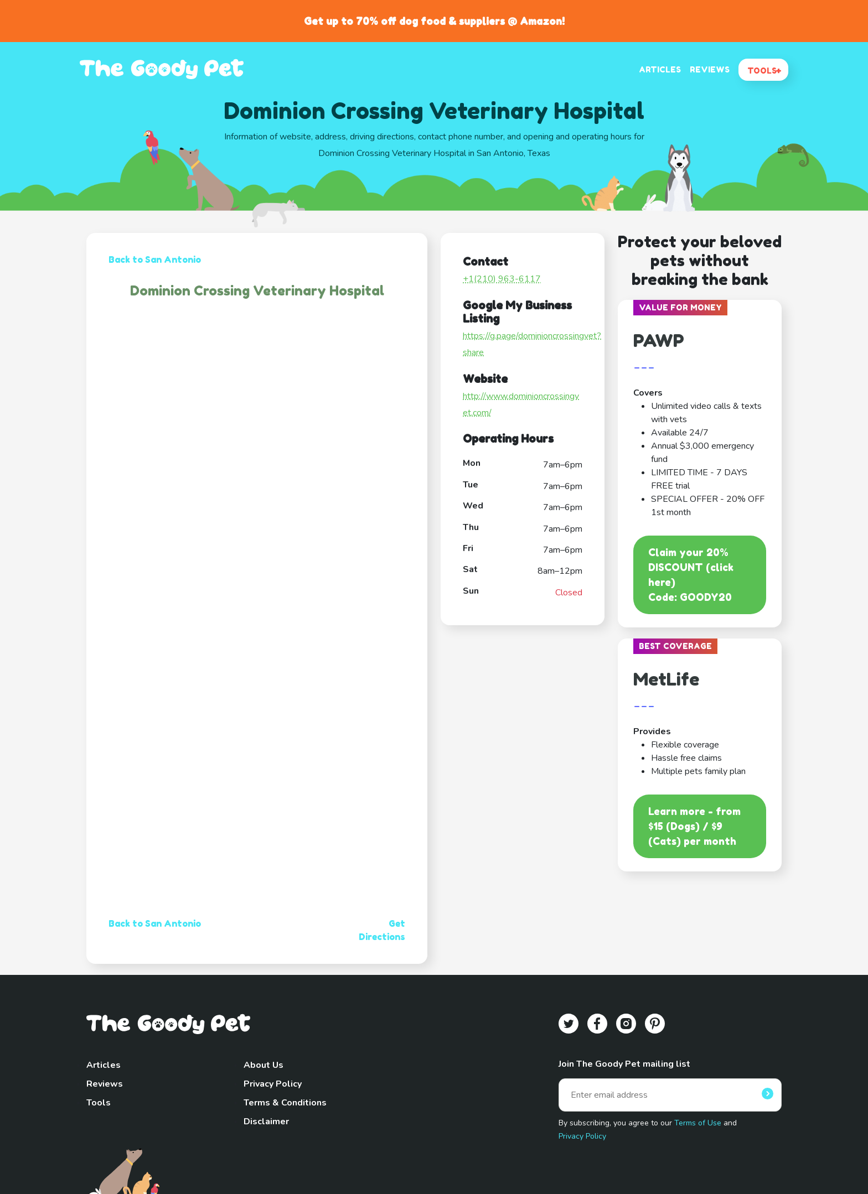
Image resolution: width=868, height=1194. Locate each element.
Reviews (104, 1084)
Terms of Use (697, 1123)
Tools (98, 1103)
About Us (263, 1065)
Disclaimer (266, 1121)
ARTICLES (660, 69)
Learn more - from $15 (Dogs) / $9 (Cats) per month (694, 826)
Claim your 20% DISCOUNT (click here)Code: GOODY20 (690, 574)
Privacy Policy (273, 1084)
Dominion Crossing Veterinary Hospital (257, 291)
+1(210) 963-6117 (502, 279)
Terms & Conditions (285, 1103)
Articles (103, 1065)
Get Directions (382, 930)
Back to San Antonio (154, 259)
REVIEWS (710, 69)
